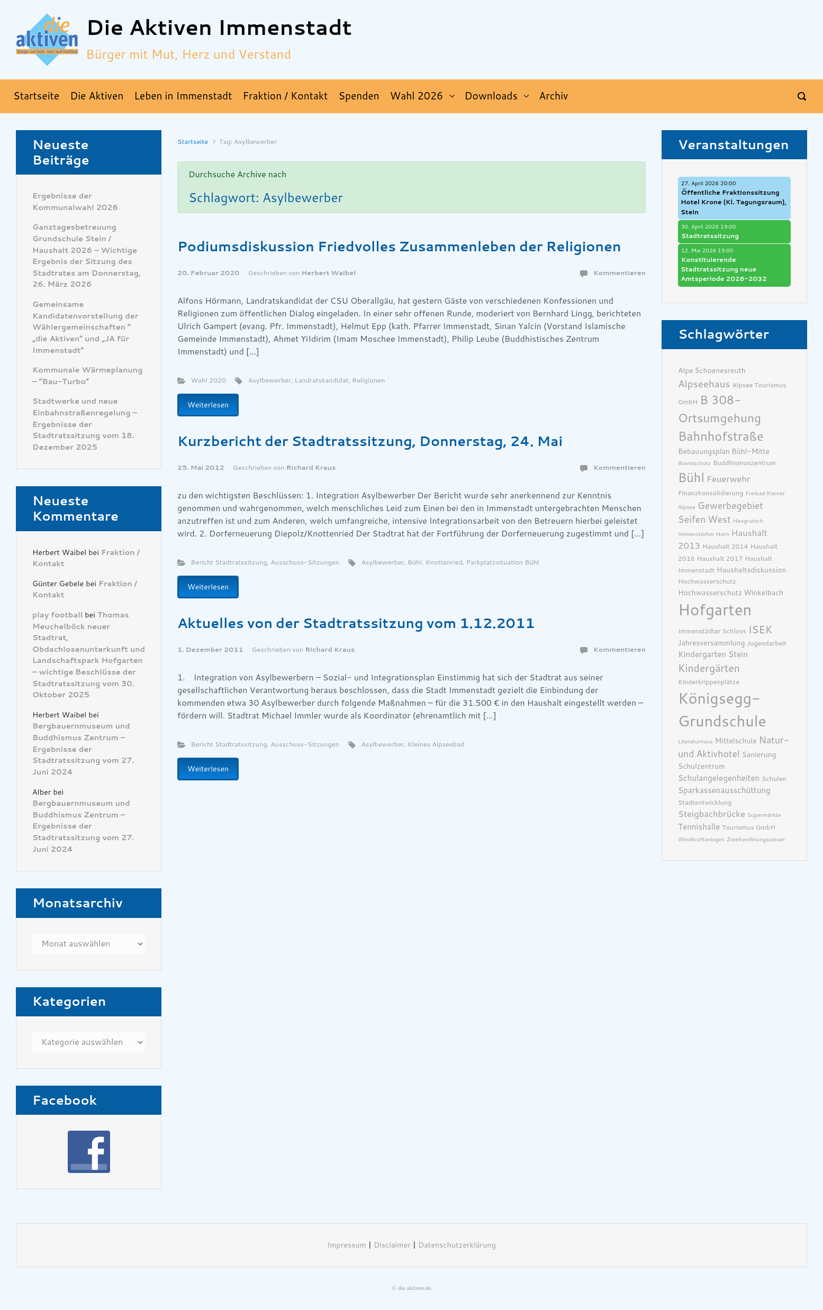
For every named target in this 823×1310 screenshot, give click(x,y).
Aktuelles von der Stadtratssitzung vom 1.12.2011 (356, 623)
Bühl (415, 562)
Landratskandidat (322, 380)
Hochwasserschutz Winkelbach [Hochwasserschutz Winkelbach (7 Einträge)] (730, 592)
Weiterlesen (208, 405)
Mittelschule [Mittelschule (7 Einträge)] (736, 740)
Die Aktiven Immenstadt (219, 27)
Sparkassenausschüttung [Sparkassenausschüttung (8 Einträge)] (724, 790)
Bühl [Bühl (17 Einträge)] (691, 477)
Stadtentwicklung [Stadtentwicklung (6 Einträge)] (704, 802)
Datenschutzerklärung (457, 1245)
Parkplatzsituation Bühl (502, 562)
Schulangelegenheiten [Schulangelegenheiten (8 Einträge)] (718, 778)
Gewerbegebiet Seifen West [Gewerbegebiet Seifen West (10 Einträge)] (720, 513)
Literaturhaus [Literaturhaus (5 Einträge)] (695, 741)
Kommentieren (619, 273)
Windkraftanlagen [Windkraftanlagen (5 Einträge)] (701, 839)
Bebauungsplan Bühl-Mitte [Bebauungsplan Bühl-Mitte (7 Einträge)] (724, 451)
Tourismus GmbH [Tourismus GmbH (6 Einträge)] (748, 827)
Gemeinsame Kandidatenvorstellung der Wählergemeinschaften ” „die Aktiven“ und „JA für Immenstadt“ (85, 327)
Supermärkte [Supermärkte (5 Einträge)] (764, 815)
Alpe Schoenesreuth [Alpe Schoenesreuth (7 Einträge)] (712, 370)
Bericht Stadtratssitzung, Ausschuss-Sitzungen (265, 562)
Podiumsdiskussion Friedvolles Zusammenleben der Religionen (399, 246)
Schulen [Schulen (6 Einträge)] (774, 779)
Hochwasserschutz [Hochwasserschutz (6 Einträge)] (707, 581)
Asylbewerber (269, 380)
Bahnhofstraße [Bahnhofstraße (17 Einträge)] (721, 436)
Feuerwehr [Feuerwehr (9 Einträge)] (728, 479)
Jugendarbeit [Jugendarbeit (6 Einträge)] (766, 643)
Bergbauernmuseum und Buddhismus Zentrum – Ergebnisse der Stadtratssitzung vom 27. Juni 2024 (83, 749)
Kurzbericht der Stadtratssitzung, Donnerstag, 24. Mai (370, 441)
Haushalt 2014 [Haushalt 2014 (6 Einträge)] (725, 546)
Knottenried (444, 562)
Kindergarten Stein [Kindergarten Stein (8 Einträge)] (713, 654)
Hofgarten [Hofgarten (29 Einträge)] (715, 610)
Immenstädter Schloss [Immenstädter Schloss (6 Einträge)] (712, 631)
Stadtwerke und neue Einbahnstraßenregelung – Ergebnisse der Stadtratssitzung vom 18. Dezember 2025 (84, 424)
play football (57, 615)
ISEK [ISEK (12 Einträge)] (760, 630)
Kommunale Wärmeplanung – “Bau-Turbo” (87, 376)
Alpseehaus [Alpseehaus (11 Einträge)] (704, 384)
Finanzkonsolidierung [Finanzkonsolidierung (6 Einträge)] (710, 493)
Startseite (192, 141)
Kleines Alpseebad (436, 744)
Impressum (346, 1245)
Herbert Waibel (328, 273)
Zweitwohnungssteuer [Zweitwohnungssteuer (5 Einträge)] (756, 839)
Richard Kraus (311, 467)
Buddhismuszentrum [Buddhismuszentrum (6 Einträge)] (744, 463)
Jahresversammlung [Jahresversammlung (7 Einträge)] (711, 643)
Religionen (368, 380)
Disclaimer (392, 1245)
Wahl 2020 (209, 380)
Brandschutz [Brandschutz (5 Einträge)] (694, 463)
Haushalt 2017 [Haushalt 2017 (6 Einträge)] (720, 558)
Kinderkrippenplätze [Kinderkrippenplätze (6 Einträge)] (708, 682)
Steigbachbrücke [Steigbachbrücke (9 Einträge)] (711, 814)
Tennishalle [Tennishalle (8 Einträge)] (699, 827)
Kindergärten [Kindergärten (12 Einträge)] (709, 668)
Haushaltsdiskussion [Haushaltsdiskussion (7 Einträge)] (751, 570)
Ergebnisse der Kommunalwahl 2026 (75, 202)
